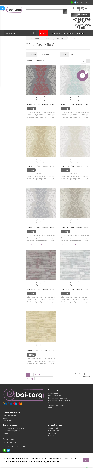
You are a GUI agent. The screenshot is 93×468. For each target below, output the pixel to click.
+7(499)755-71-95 (9, 442)
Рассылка (52, 435)
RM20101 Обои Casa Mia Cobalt (40, 289)
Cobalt (73, 38)
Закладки (52, 433)
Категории (11, 33)
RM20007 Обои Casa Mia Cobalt (74, 166)
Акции (43, 33)
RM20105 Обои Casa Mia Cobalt (40, 351)
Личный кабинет (54, 428)
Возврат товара (9, 418)
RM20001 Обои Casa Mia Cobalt (40, 104)
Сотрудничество (54, 395)
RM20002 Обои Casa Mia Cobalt (74, 104)
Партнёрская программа (12, 431)
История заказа (54, 431)
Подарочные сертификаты (13, 428)
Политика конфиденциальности (60, 400)
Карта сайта (7, 420)
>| (32, 378)
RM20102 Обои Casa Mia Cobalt (74, 289)
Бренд (48, 38)
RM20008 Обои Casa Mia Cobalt (40, 227)
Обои (37, 38)
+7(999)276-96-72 (9, 439)
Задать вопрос (80, 15)
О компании (53, 393)
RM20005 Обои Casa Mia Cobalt (40, 166)
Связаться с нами (9, 415)
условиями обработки (57, 458)
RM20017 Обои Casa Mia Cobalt (74, 227)
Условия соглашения (56, 405)
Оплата (81, 33)
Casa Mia (60, 38)
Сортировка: (31, 54)
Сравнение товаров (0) (35, 61)
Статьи (51, 408)
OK (86, 460)
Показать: (64, 54)
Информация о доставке (62, 33)
